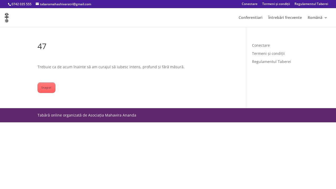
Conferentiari (250, 18)
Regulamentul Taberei (311, 4)
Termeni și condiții (276, 4)
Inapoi (46, 87)
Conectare (250, 4)
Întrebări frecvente (285, 18)
